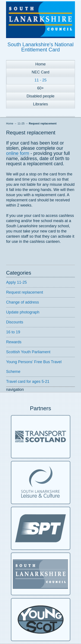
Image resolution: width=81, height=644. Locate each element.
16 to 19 (13, 332)
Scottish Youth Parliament (28, 352)
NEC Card (40, 72)
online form (17, 153)
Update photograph (22, 312)
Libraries (40, 104)
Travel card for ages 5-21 (27, 381)
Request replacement (43, 123)
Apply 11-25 (16, 282)
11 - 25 (40, 80)
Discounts (14, 322)
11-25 (21, 123)
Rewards (13, 342)
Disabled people (40, 96)
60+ (40, 88)
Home (40, 64)
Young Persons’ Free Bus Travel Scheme (34, 367)
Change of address (22, 302)
